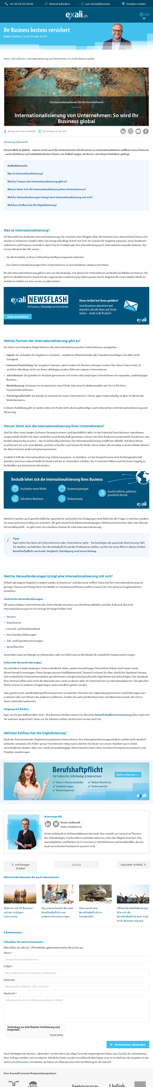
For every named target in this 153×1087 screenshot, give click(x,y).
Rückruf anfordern (59, 4)
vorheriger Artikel (22, 866)
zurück (76, 864)
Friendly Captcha (56, 1035)
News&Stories (19, 58)
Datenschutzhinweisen (16, 1062)
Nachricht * (10, 993)
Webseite (9, 980)
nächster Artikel (131, 864)
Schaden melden (136, 4)
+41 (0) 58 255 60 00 (21, 4)
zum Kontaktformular (98, 4)
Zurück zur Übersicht (16, 142)
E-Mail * (8, 966)
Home (7, 58)
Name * (8, 952)
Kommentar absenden (130, 1044)
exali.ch (76, 15)
